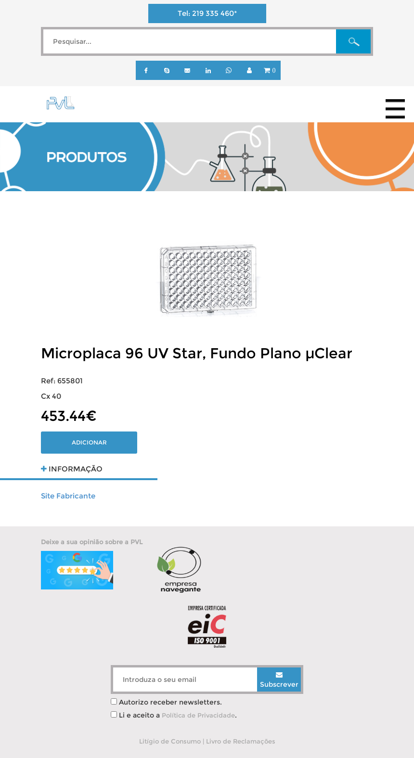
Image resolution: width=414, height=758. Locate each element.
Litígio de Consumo (170, 741)
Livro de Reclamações (240, 741)
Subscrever (279, 680)
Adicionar (89, 442)
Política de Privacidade (198, 715)
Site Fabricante (68, 495)
